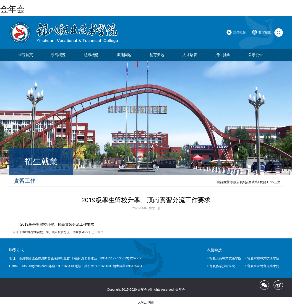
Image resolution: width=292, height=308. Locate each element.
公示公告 (255, 55)
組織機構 (91, 55)
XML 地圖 (146, 302)
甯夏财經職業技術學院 (263, 258)
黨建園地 (124, 55)
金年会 (12, 9)
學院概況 (58, 55)
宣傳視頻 (239, 32)
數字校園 (264, 32)
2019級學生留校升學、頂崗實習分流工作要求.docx (55, 232)
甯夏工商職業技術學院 (225, 258)
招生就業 (222, 55)
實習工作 (266, 182)
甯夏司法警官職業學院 (263, 266)
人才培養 (189, 55)
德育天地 (157, 55)
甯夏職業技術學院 (222, 266)
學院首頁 (25, 55)
